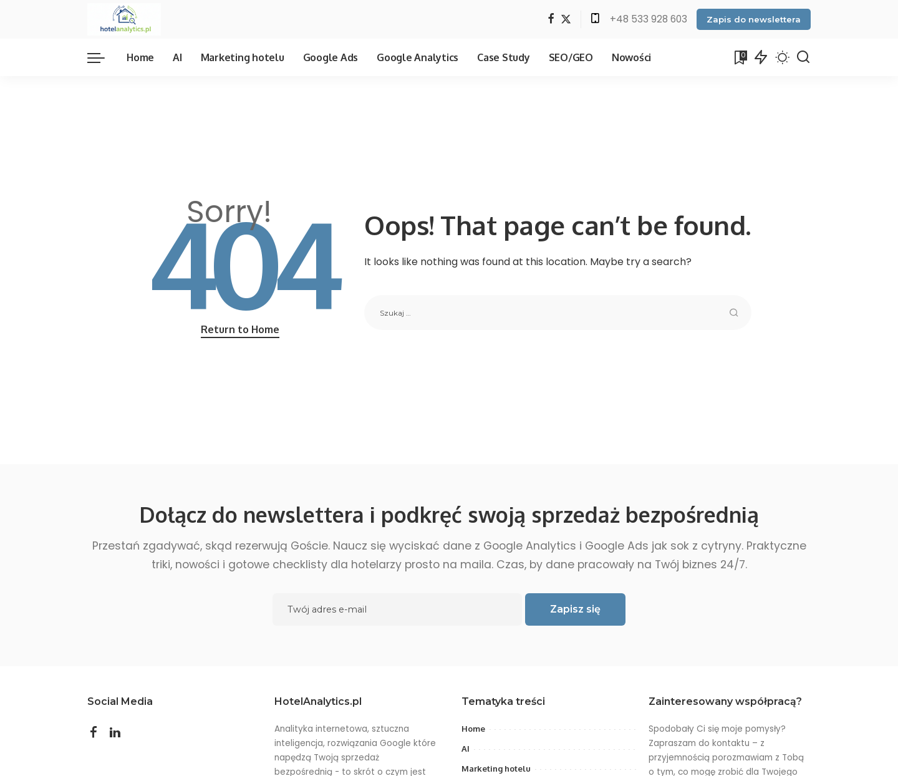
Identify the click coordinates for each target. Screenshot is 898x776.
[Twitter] (566, 20)
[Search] (803, 57)
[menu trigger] (102, 57)
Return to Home (240, 329)
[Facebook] (551, 20)
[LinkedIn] (115, 732)
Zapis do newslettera (754, 19)
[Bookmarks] (739, 57)
